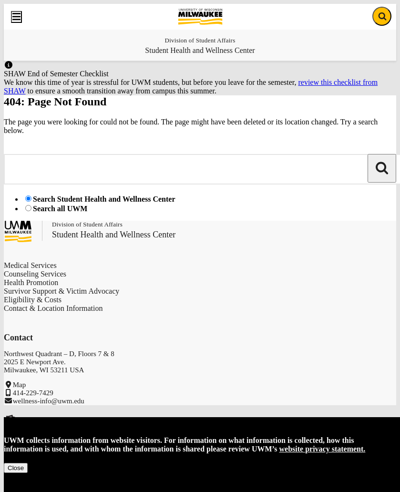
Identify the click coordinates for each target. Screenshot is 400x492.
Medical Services (30, 265)
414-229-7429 (33, 393)
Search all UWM (60, 209)
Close (16, 468)
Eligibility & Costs (33, 300)
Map (19, 385)
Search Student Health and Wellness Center (104, 199)
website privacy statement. (322, 449)
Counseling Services (35, 274)
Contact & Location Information (53, 308)
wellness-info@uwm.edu (48, 401)
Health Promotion (31, 282)
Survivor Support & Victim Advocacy (61, 291)
